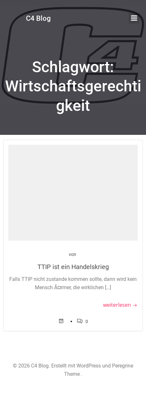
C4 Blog (38, 18)
